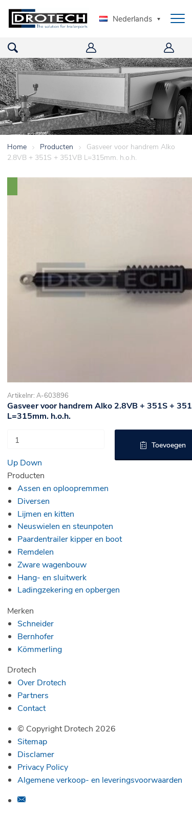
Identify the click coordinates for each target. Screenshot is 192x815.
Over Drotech (41, 682)
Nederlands (125, 18)
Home (17, 146)
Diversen (33, 500)
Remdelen (35, 551)
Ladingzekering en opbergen (68, 589)
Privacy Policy (42, 766)
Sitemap (32, 741)
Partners (33, 694)
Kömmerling (39, 648)
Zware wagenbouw (52, 564)
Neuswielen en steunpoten (65, 525)
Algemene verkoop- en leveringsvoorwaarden (99, 779)
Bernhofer (35, 635)
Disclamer (35, 753)
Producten (56, 146)
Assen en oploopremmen (63, 487)
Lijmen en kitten (45, 513)
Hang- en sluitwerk (52, 577)
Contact (31, 707)
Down (31, 462)
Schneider (35, 623)
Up (12, 462)
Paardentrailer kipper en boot (69, 538)
